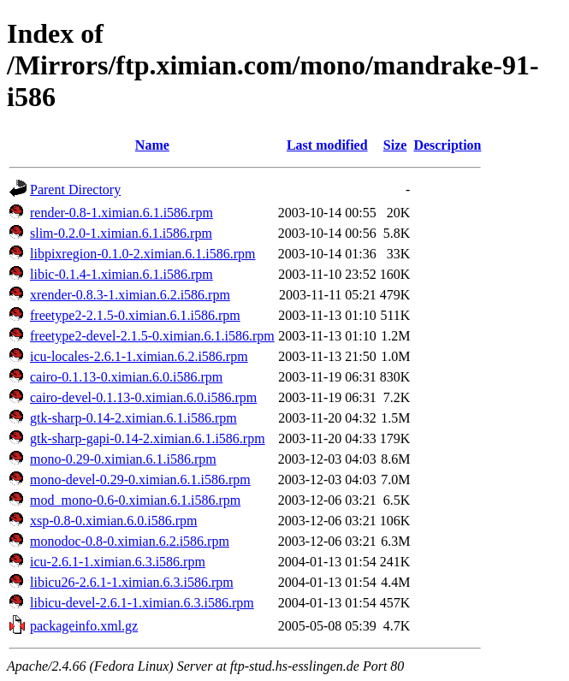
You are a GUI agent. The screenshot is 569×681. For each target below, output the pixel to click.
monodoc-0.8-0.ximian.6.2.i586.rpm (129, 541)
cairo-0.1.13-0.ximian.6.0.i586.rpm (126, 377)
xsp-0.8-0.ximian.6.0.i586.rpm (114, 520)
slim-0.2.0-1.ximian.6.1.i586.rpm (121, 233)
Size (395, 145)
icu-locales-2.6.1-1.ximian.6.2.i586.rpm (139, 356)
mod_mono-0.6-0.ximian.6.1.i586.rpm (135, 500)
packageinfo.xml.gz (84, 626)
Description (447, 145)
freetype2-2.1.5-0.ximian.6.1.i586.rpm (135, 315)
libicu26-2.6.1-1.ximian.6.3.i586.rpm (132, 582)
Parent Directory (75, 189)
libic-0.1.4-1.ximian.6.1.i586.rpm (121, 274)
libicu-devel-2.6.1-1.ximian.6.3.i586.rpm (142, 602)
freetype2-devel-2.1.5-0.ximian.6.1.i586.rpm (152, 336)
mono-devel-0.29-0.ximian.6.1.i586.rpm (140, 479)
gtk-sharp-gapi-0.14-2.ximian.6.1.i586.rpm (147, 438)
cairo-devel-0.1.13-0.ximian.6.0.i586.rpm (143, 397)
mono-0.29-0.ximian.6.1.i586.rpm (123, 459)
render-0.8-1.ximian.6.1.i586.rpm (121, 212)
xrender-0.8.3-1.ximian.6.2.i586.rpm (130, 294)
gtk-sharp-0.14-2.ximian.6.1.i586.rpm (133, 418)
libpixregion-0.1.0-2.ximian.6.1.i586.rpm (143, 253)
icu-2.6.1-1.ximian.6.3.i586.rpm (117, 561)
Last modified (327, 145)
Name (152, 145)
